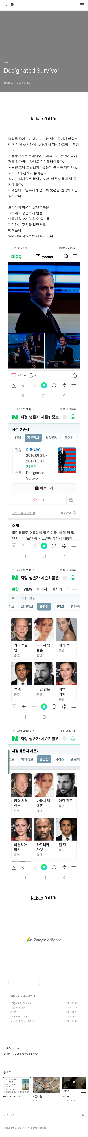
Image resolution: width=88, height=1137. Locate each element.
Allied (13, 1012)
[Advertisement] (44, 939)
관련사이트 (9, 1115)
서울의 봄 (15, 1007)
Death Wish (16, 1016)
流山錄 (9, 5)
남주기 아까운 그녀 (20, 1021)
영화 (13, 996)
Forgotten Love (18, 1003)
